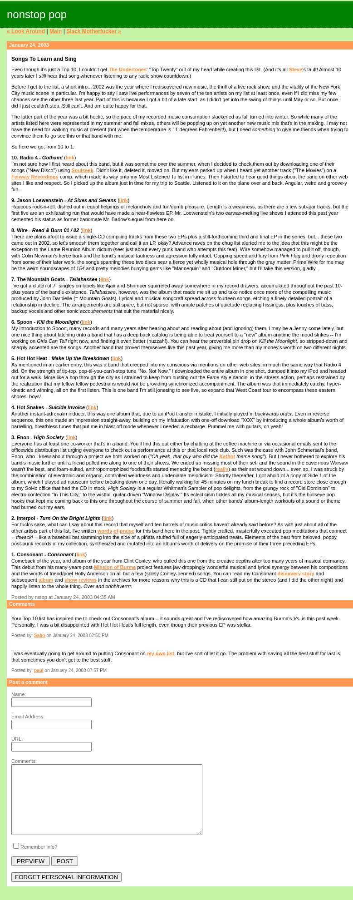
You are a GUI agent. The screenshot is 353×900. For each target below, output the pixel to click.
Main (55, 31)
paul (39, 670)
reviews (87, 580)
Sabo (39, 635)
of (115, 531)
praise (127, 531)
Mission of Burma (115, 567)
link (70, 157)
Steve (295, 69)
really (222, 469)
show (70, 580)
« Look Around (26, 31)
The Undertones (127, 69)
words (105, 531)
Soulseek (82, 170)
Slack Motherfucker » (93, 31)
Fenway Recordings (35, 176)
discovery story (295, 573)
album (46, 580)
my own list (160, 653)
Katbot (227, 456)
